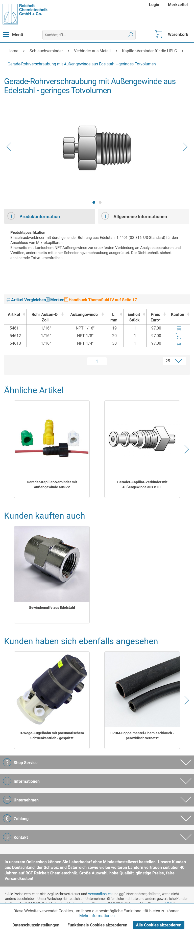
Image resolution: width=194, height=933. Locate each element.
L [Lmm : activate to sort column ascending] (113, 317)
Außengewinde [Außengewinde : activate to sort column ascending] (84, 314)
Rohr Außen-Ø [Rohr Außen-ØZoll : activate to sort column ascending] (44, 317)
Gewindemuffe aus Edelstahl (52, 608)
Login (154, 4)
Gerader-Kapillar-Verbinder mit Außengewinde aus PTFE (142, 484)
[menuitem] (154, 4)
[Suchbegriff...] (89, 35)
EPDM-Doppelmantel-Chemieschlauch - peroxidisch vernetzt (142, 735)
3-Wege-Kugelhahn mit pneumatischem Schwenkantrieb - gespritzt (52, 735)
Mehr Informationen (97, 915)
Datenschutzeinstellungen (35, 925)
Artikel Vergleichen (26, 299)
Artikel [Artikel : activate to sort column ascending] (14, 314)
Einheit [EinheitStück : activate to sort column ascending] (133, 317)
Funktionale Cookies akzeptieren (97, 925)
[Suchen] (130, 35)
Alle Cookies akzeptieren (158, 925)
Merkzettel (178, 4)
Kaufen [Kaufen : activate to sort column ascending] (177, 314)
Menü (13, 34)
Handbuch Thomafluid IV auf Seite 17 (100, 299)
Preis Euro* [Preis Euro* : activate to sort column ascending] (156, 317)
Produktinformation (33, 216)
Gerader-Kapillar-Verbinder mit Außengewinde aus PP (52, 484)
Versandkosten (100, 894)
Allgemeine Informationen (134, 216)
